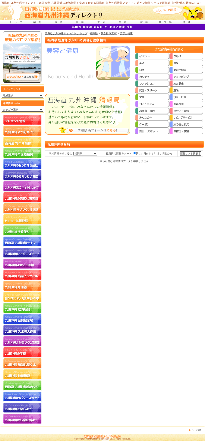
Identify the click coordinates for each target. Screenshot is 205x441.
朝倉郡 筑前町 (109, 33)
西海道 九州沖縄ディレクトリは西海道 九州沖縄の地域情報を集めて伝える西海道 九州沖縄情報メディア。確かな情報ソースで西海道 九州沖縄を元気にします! (102, 2)
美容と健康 (126, 33)
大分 (102, 22)
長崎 (81, 22)
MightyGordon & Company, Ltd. (99, 439)
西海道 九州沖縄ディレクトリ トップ (66, 33)
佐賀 (60, 22)
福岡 (38, 22)
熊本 (124, 22)
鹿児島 (166, 22)
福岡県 (94, 33)
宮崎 (145, 22)
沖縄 (188, 22)
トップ (17, 22)
